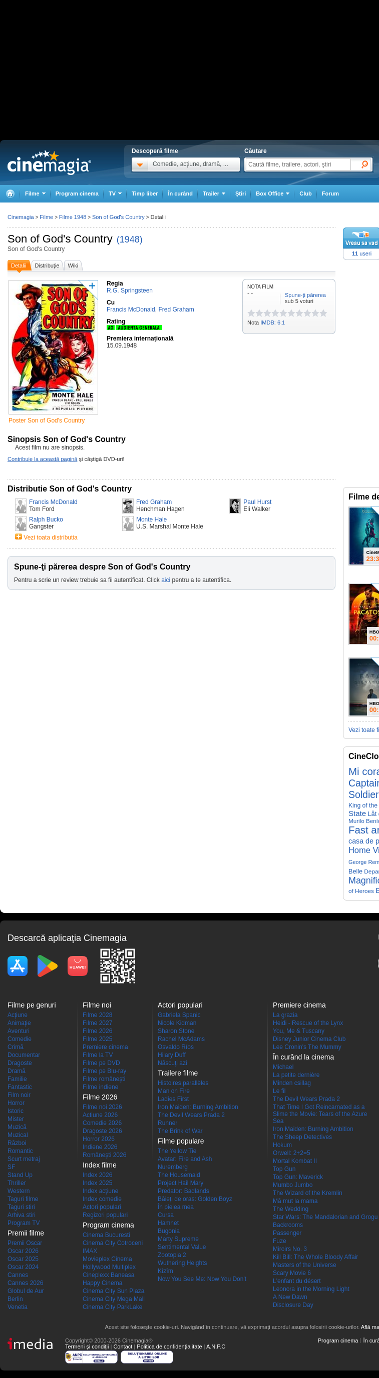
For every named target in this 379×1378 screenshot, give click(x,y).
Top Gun (284, 1169)
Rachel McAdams (181, 1039)
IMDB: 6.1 (272, 323)
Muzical (18, 1135)
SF (11, 1167)
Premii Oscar (25, 1243)
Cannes (18, 1275)
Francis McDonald (53, 502)
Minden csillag (292, 1083)
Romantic (20, 1151)
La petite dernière (296, 1075)
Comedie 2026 (102, 1123)
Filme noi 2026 (102, 1107)
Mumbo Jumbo (292, 1185)
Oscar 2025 (23, 1259)
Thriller (17, 1183)
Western (19, 1191)
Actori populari (102, 1207)
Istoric (16, 1111)
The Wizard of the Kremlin (307, 1193)
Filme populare (181, 1141)
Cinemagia (21, 217)
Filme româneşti (104, 1079)
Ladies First (173, 1099)
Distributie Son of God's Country (70, 488)
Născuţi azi (172, 1063)
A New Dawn (290, 1297)
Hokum (282, 1145)
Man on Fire (174, 1091)
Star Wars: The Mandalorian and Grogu (325, 1217)
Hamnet (168, 1223)
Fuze (279, 1241)
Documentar (24, 1055)
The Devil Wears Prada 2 (191, 1115)
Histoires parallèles (183, 1083)
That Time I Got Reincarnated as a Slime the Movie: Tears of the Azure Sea (320, 1114)
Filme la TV (98, 1055)
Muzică (17, 1127)
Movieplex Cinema (107, 1259)
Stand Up (20, 1175)
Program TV (24, 1223)
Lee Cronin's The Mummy (307, 1047)
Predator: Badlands (183, 1191)
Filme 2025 (97, 1039)
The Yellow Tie (177, 1151)
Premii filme (26, 1233)
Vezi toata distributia (50, 537)
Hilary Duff (172, 1055)
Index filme (100, 1165)
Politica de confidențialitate (169, 1347)
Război (17, 1143)
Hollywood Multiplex (109, 1267)
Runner (167, 1123)
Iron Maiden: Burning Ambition (198, 1107)
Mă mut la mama (295, 1201)
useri (361, 253)
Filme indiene (100, 1087)
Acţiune (18, 1015)
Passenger (287, 1233)
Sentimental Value (182, 1247)
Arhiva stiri (22, 1215)
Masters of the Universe (304, 1265)
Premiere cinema (105, 1047)
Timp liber (145, 193)
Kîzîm (165, 1271)
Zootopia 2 (172, 1255)
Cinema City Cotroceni (113, 1243)
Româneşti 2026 (104, 1155)
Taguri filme (23, 1199)
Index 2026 (97, 1175)
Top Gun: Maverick (298, 1177)
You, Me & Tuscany (298, 1031)
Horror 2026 (99, 1139)
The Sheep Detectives (302, 1137)
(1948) (130, 239)
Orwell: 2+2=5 (291, 1153)
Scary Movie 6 (292, 1273)
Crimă (16, 1047)
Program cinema (77, 193)
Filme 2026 (97, 1031)
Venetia (18, 1307)
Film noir (19, 1095)
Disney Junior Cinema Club (309, 1039)
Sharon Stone (176, 1031)
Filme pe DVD (101, 1063)
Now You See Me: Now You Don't (202, 1279)
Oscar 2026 (23, 1251)
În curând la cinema (303, 1057)
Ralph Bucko (46, 519)
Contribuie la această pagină (42, 459)
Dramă (17, 1071)
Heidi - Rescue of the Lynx (308, 1023)
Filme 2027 (97, 1023)
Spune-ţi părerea (305, 295)
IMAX (90, 1251)
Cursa (166, 1215)
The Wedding (290, 1209)
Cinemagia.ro (49, 162)
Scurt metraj (24, 1159)
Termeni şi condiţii (87, 1347)
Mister (16, 1119)
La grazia (285, 1015)
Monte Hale (151, 519)
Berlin (15, 1299)
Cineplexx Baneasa (108, 1275)
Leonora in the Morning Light (311, 1289)
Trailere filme (178, 1073)
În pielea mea (176, 1207)
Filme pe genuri (32, 1005)
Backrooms (288, 1225)
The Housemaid (179, 1175)
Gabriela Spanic (179, 1015)
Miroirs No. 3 (290, 1249)
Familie (17, 1079)
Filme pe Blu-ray (104, 1071)
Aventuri (19, 1031)
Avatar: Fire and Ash (185, 1159)
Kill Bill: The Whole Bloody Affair (315, 1257)
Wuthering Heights (182, 1263)
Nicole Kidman (177, 1023)
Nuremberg (173, 1167)
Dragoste (20, 1063)
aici (165, 580)
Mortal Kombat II (295, 1161)
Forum (330, 193)
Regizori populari (105, 1215)
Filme (46, 217)
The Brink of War (180, 1131)
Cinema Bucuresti (106, 1235)
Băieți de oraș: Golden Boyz (195, 1199)
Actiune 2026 (100, 1115)
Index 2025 (97, 1183)
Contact (122, 1347)
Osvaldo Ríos (176, 1047)
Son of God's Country (60, 238)
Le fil (279, 1091)
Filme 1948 (72, 217)
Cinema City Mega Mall (114, 1299)
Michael (283, 1067)
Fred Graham (154, 502)
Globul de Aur (26, 1291)
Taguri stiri (21, 1207)
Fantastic (20, 1087)
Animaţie (19, 1023)
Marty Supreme (178, 1239)
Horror (16, 1103)
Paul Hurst (257, 502)
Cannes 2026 (25, 1283)
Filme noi (97, 1005)
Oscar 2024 (23, 1267)
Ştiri (240, 193)
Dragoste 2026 (102, 1131)
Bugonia (169, 1231)
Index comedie (102, 1199)
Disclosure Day (293, 1305)
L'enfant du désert (297, 1281)
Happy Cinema (102, 1283)
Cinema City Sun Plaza (113, 1291)
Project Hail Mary (180, 1183)
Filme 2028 (97, 1015)
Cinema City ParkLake (112, 1307)
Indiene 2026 (100, 1147)
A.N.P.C (215, 1347)
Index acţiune (100, 1191)
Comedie (20, 1039)
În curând (180, 193)
